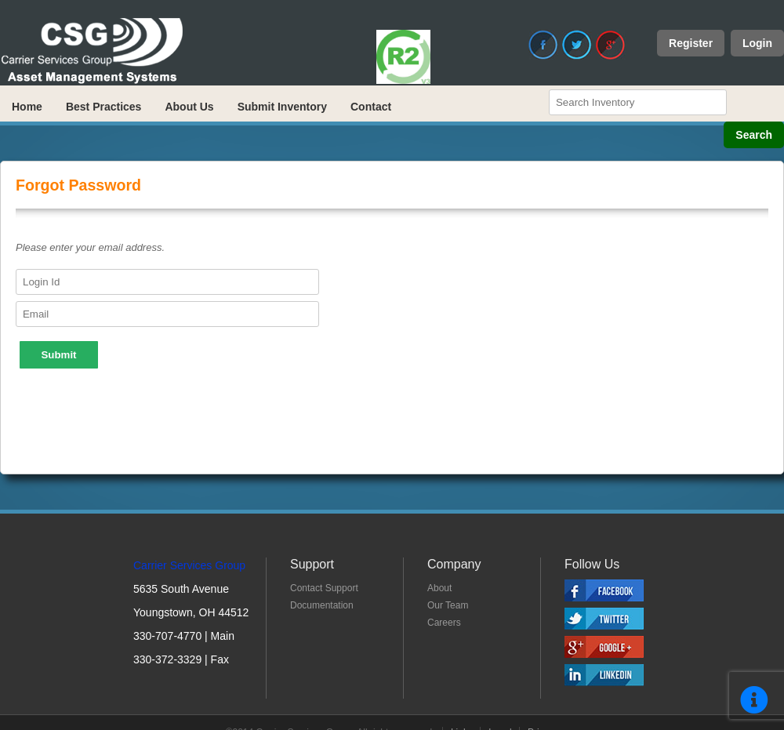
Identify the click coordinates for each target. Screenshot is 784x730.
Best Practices (104, 106)
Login (757, 43)
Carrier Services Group (189, 565)
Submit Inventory (282, 106)
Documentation (322, 605)
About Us (189, 106)
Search (753, 135)
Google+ (611, 45)
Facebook (543, 45)
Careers (444, 622)
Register (691, 43)
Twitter (577, 45)
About (439, 588)
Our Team (447, 605)
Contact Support (324, 588)
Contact (370, 106)
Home (27, 106)
